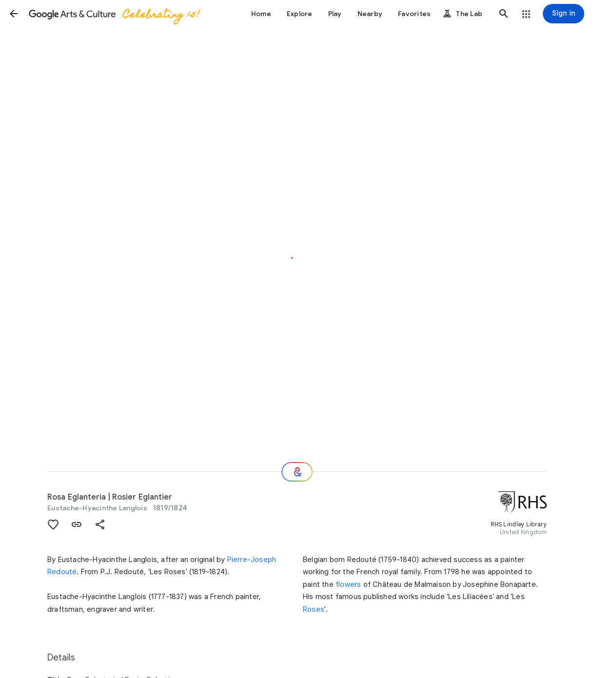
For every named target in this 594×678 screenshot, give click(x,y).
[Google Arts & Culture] (113, 13)
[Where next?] (297, 472)
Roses (313, 609)
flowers (348, 584)
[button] (13, 13)
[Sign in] (563, 13)
